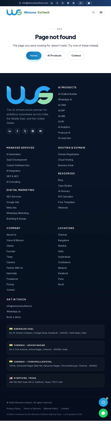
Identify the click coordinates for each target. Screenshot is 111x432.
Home (33, 55)
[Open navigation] (101, 12)
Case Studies (65, 185)
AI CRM (62, 105)
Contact (76, 55)
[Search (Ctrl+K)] (93, 12)
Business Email (65, 165)
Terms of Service (32, 408)
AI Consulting (13, 181)
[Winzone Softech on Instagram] (33, 131)
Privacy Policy (14, 408)
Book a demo (14, 317)
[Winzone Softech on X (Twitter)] (25, 131)
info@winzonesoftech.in (19, 306)
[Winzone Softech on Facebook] (17, 131)
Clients (10, 245)
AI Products (54, 55)
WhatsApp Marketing (18, 213)
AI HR (61, 121)
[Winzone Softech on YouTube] (40, 131)
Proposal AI (64, 132)
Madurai (62, 267)
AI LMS (61, 116)
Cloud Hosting (65, 159)
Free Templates (66, 202)
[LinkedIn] (52, 3)
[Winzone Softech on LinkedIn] (10, 131)
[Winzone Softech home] (28, 12)
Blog (60, 180)
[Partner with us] (81, 3)
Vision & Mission (15, 240)
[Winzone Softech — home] (30, 95)
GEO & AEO (12, 176)
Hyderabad (64, 256)
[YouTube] (73, 3)
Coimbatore (64, 262)
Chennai (62, 234)
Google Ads (13, 202)
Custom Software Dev (18, 165)
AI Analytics (64, 127)
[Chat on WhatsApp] (89, 3)
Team (10, 256)
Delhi (60, 251)
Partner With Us (15, 267)
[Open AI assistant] (103, 402)
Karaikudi (63, 273)
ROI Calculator (65, 196)
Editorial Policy (51, 408)
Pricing (10, 284)
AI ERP (61, 110)
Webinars (63, 207)
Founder (11, 251)
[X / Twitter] (63, 3)
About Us (11, 234)
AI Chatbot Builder (67, 94)
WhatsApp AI (65, 99)
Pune (61, 279)
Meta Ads (12, 207)
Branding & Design (16, 218)
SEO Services (14, 196)
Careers (11, 262)
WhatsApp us (14, 311)
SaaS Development (17, 159)
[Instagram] (68, 3)
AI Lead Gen (64, 138)
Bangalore (63, 240)
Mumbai (62, 245)
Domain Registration (68, 154)
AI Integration (13, 170)
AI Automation (14, 154)
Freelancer (12, 279)
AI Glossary (64, 191)
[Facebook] (57, 3)
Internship (12, 273)
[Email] (33, 2)
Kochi (61, 284)
